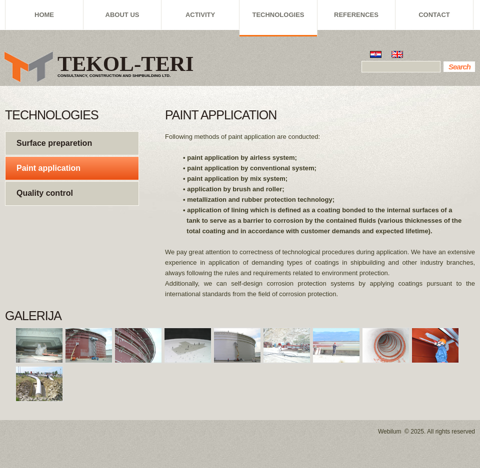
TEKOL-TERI (126, 63)
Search (459, 66)
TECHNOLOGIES (278, 14)
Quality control (44, 193)
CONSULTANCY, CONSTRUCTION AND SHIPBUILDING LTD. (114, 75)
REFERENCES (356, 14)
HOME (44, 14)
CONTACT (434, 14)
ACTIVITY (200, 14)
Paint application (48, 168)
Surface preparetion (54, 143)
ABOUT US (123, 14)
